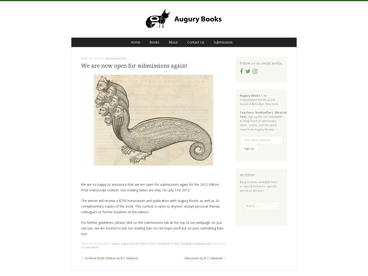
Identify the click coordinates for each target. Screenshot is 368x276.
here (274, 182)
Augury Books (129, 243)
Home (135, 42)
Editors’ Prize (148, 243)
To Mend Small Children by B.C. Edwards (109, 258)
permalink (92, 247)
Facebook (163, 243)
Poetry (175, 243)
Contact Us (195, 42)
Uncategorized (201, 243)
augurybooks (116, 58)
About (173, 42)
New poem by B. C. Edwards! (205, 258)
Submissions (223, 42)
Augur (116, 243)
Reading (186, 243)
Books (154, 42)
